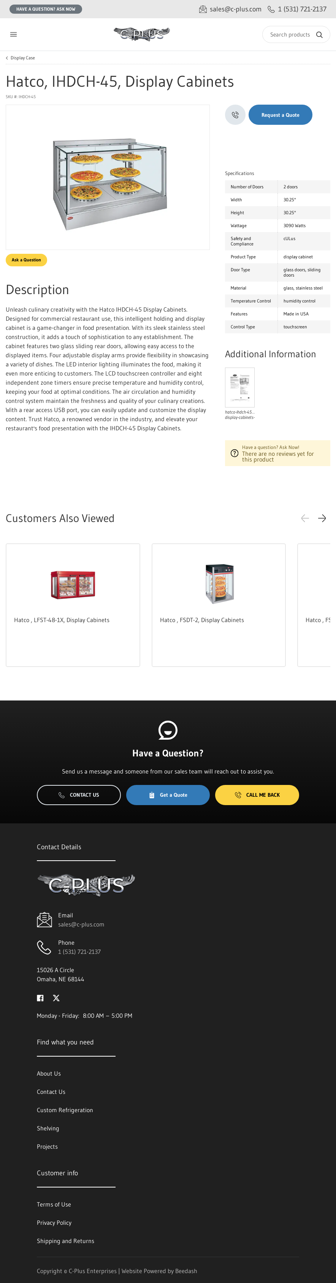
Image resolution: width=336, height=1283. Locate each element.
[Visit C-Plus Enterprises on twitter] (56, 997)
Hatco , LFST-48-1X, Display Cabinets (61, 619)
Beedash (186, 1271)
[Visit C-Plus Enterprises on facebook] (40, 997)
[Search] (296, 34)
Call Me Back (257, 794)
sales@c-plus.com (81, 924)
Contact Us (79, 794)
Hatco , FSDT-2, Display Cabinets (202, 619)
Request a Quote (281, 114)
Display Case (23, 57)
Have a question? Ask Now (45, 9)
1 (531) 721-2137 (79, 951)
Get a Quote (168, 794)
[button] (322, 518)
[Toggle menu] (13, 34)
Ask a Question (26, 260)
